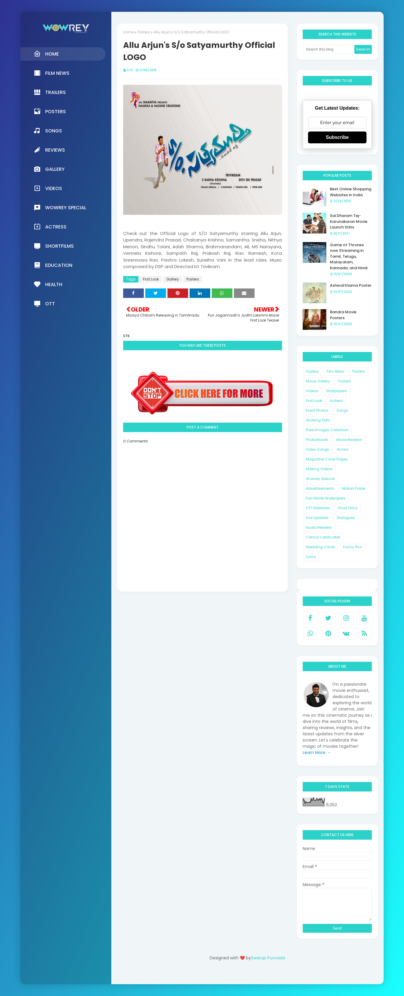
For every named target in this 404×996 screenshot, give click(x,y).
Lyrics (311, 556)
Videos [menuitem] (48, 188)
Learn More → (317, 752)
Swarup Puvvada (268, 958)
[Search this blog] (329, 49)
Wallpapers (336, 390)
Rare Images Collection (327, 429)
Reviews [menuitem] (49, 149)
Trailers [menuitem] (50, 92)
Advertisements (320, 488)
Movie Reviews (349, 439)
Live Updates (317, 517)
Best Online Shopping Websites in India (350, 192)
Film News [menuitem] (51, 73)
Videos (312, 390)
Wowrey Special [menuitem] (60, 207)
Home (128, 32)
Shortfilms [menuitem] (54, 245)
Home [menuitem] (46, 53)
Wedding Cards (320, 546)
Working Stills (318, 420)
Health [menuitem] (48, 284)
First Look (151, 279)
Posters (143, 32)
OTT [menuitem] (44, 303)
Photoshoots (317, 439)
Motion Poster (354, 488)
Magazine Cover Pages (327, 459)
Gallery (172, 279)
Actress (336, 400)
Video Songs (317, 449)
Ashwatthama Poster (351, 285)
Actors (342, 449)
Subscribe (337, 137)
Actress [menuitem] (50, 226)
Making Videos (319, 468)
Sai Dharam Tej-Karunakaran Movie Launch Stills (348, 221)
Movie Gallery (318, 381)
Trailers (344, 381)
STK (130, 70)
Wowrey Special (320, 478)
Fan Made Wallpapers (326, 498)
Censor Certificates (323, 537)
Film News (335, 371)
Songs (342, 410)
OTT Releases (318, 507)
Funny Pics (352, 546)
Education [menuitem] (53, 265)
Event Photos (317, 410)
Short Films (348, 507)
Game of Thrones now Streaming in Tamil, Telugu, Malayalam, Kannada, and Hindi (348, 256)
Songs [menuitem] (48, 130)
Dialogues (346, 517)
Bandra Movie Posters (343, 315)
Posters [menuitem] (50, 111)
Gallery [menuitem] (49, 169)
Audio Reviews (319, 527)
